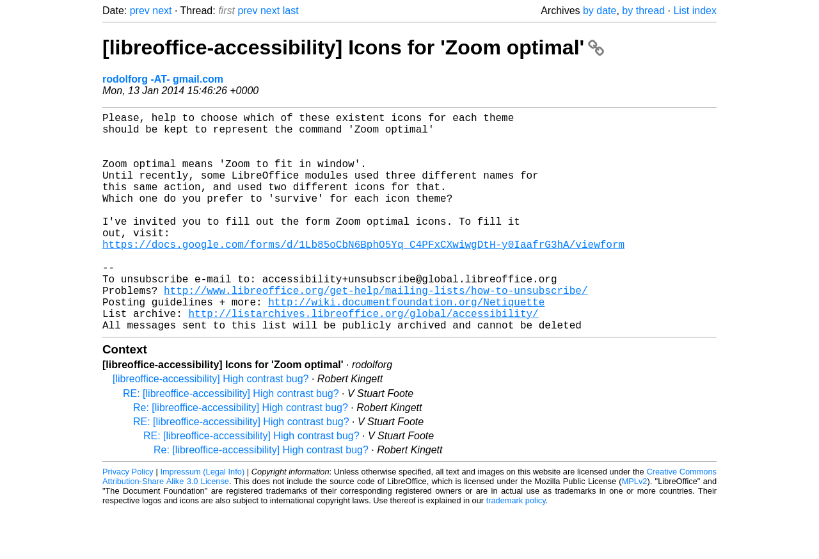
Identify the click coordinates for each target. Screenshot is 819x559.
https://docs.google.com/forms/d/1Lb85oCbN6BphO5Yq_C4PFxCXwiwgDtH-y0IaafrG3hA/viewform (363, 275)
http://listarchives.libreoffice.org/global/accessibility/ (363, 359)
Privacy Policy (128, 520)
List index (695, 10)
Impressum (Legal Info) (202, 520)
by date (599, 10)
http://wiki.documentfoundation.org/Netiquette (406, 345)
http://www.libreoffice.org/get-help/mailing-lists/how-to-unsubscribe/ (375, 331)
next (161, 10)
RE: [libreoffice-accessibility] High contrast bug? (231, 442)
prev (140, 10)
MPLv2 (635, 530)
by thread (643, 10)
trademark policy (516, 549)
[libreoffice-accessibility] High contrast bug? (211, 427)
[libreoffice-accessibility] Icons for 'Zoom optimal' (353, 47)
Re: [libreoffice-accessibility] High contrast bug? (240, 456)
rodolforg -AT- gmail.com (162, 79)
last (291, 10)
